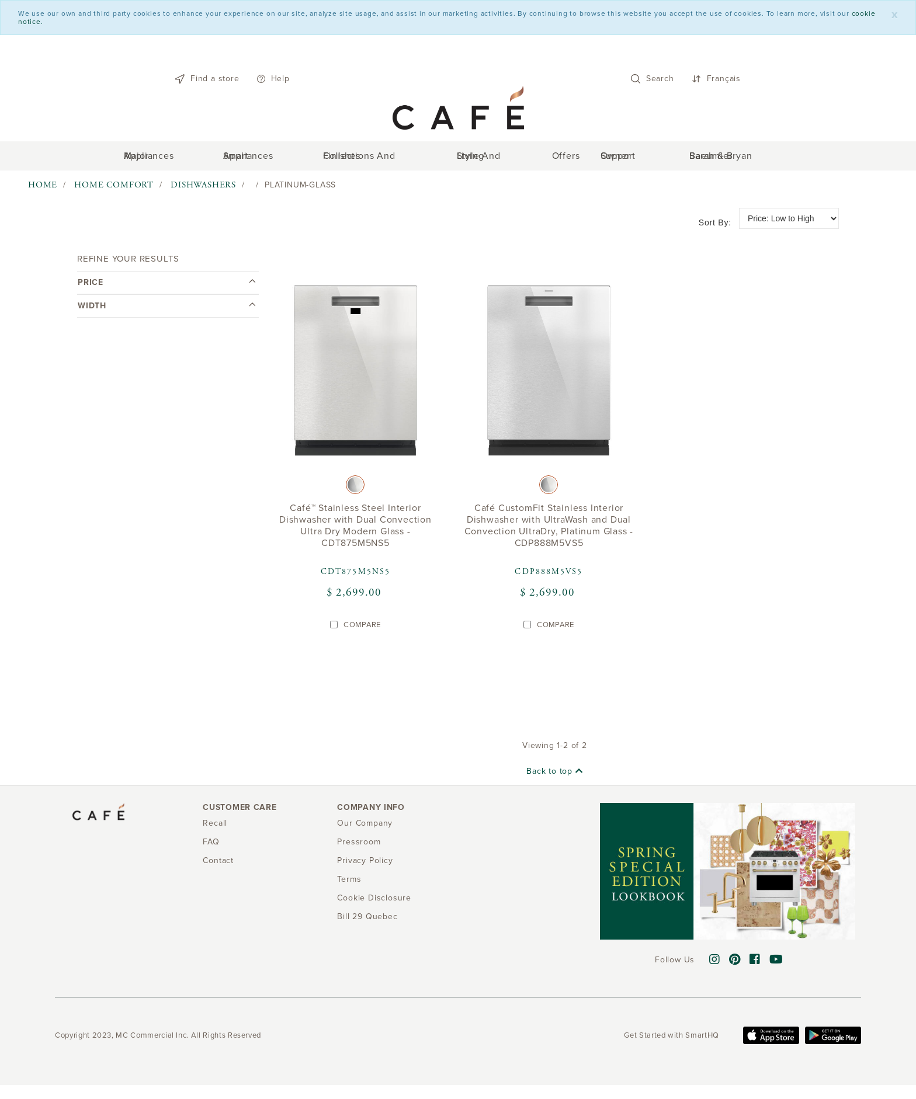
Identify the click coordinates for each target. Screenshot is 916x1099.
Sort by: (715, 227)
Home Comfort (114, 190)
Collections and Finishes (385, 159)
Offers (553, 159)
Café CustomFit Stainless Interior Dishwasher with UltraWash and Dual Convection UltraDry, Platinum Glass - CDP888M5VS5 (549, 531)
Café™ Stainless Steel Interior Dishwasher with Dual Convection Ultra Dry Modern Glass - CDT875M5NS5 (355, 531)
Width (166, 311)
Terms (349, 884)
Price (166, 288)
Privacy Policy (365, 866)
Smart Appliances (278, 159)
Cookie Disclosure (374, 903)
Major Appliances (188, 159)
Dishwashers (203, 190)
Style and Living (491, 159)
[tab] (166, 288)
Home (42, 190)
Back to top (554, 777)
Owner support (613, 159)
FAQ (211, 847)
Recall (215, 828)
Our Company (365, 828)
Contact (218, 866)
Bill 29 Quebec (367, 922)
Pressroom (358, 847)
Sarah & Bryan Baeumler (713, 159)
